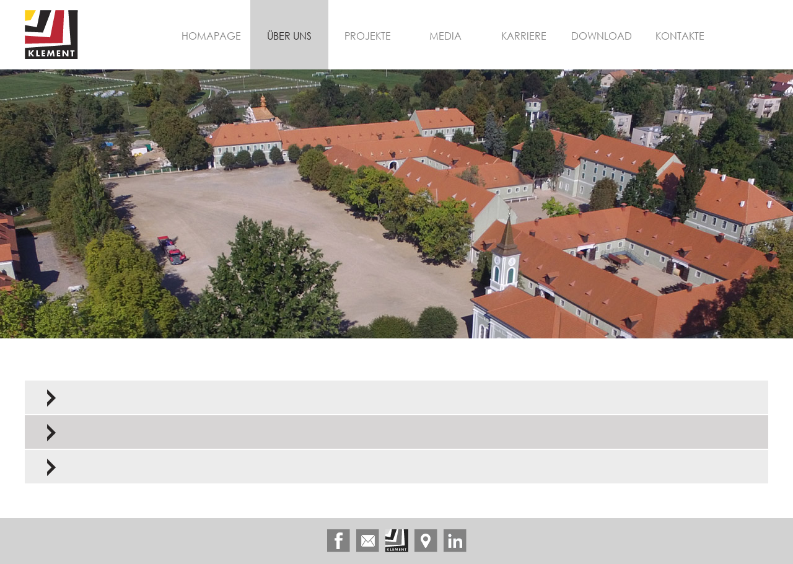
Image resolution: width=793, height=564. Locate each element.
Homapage (211, 35)
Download (601, 35)
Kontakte (679, 35)
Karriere (523, 35)
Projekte (367, 35)
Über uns (289, 35)
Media (445, 35)
